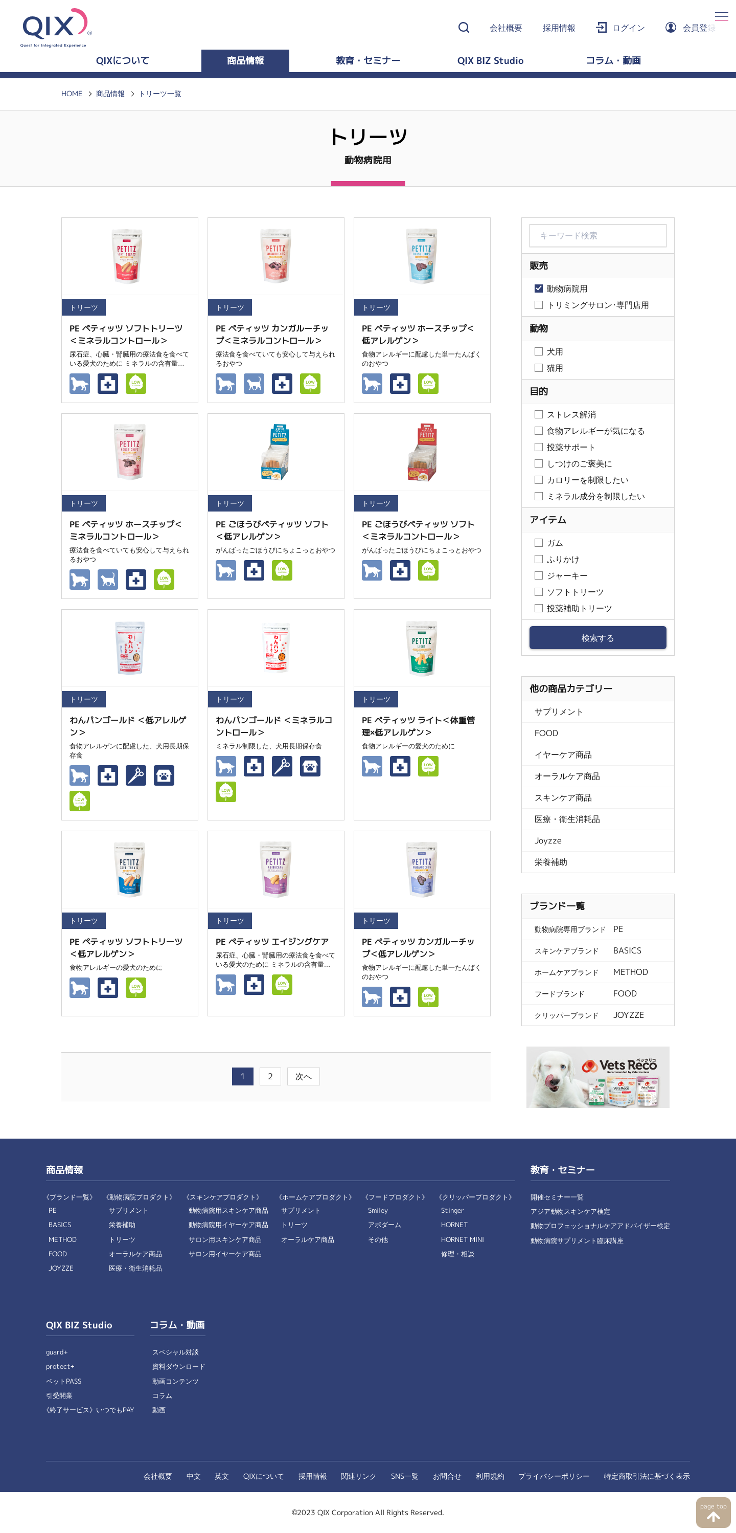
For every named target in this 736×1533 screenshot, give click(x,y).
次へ (303, 1076)
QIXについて (122, 61)
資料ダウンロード (178, 1366)
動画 (159, 1410)
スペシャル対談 (175, 1352)
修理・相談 (457, 1254)
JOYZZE (61, 1268)
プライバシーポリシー (554, 1476)
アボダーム (384, 1225)
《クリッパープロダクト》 (475, 1197)
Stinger (452, 1210)
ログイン (628, 28)
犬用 (555, 351)
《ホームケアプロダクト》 (315, 1197)
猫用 (555, 368)
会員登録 (699, 28)
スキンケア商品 (563, 797)
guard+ (57, 1352)
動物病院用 (567, 288)
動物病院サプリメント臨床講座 (577, 1241)
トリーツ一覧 (160, 94)
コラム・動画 (613, 61)
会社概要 (506, 28)
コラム (162, 1395)
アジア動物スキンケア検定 (570, 1211)
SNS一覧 (405, 1476)
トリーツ (122, 1239)
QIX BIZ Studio (490, 61)
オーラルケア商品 (567, 776)
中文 (194, 1476)
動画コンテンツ (175, 1381)
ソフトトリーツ (575, 592)
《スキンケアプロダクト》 (223, 1197)
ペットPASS (63, 1381)
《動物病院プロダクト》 (139, 1197)
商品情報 (245, 61)
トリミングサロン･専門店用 (598, 305)
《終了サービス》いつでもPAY (88, 1410)
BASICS (60, 1225)
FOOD (546, 733)
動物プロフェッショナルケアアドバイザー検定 (600, 1226)
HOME (71, 94)
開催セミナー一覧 (557, 1197)
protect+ (60, 1366)
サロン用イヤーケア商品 (225, 1254)
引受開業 (59, 1395)
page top (713, 1506)
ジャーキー (567, 575)
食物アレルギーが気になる (596, 431)
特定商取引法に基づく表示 (647, 1476)
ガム (555, 543)
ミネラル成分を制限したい (596, 496)
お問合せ (447, 1476)
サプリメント (559, 711)
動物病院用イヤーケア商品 (228, 1225)
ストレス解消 (571, 414)
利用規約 (490, 1476)
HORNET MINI (462, 1239)
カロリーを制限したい (588, 480)
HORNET (454, 1225)
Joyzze (548, 840)
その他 (378, 1239)
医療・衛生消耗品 (567, 819)
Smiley (378, 1210)
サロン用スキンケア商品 (225, 1239)
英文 (222, 1476)
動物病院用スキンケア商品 (228, 1210)
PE (53, 1210)
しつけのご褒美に (579, 463)
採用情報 (559, 28)
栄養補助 (551, 862)
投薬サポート (571, 447)
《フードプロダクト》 (395, 1197)
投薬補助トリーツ (579, 608)
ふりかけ (563, 559)
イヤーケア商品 (563, 754)
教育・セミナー (368, 61)
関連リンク (359, 1476)
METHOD (63, 1239)
